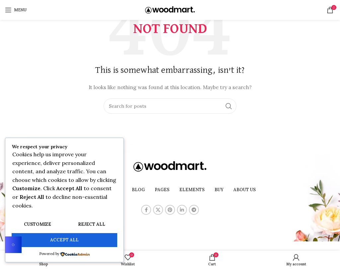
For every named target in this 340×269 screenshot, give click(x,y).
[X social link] (158, 210)
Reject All (91, 225)
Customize (37, 225)
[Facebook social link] (146, 210)
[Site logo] (170, 10)
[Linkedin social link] (182, 210)
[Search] (170, 106)
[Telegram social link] (194, 210)
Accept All (64, 240)
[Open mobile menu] (16, 10)
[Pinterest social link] (170, 210)
